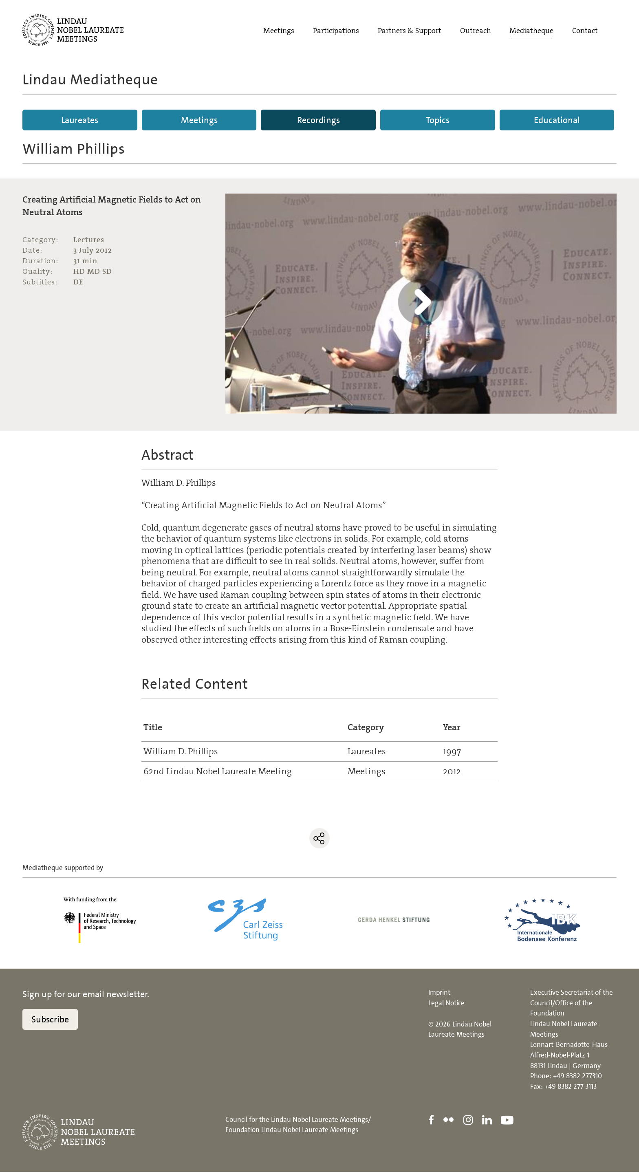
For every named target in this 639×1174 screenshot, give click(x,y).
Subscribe (50, 1022)
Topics (438, 120)
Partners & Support (409, 31)
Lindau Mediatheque (90, 79)
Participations (336, 31)
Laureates (79, 120)
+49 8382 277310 (577, 1078)
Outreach (475, 31)
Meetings (278, 31)
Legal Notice (446, 1005)
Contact (585, 31)
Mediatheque (531, 31)
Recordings (318, 120)
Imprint (439, 994)
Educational (557, 120)
